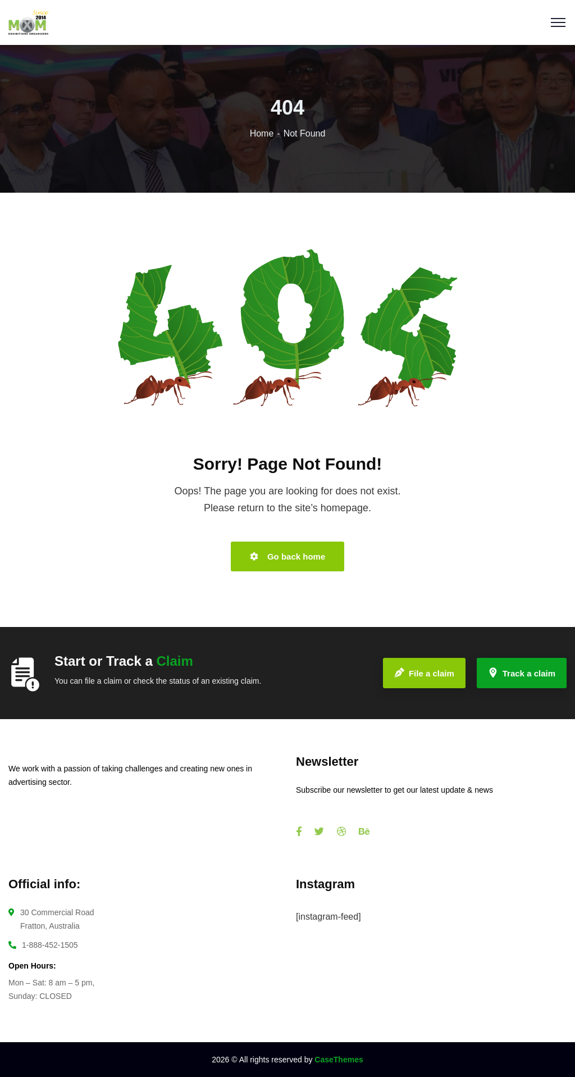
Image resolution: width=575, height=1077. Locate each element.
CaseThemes (338, 1059)
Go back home (288, 556)
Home (262, 133)
